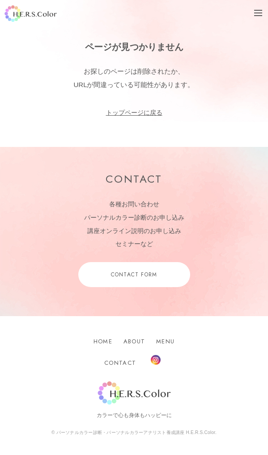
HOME (103, 341)
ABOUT (134, 341)
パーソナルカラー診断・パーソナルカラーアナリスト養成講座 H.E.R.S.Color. (136, 432)
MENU (165, 341)
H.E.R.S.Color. (30, 13)
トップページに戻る (134, 112)
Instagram (156, 360)
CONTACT (120, 363)
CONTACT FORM (134, 275)
